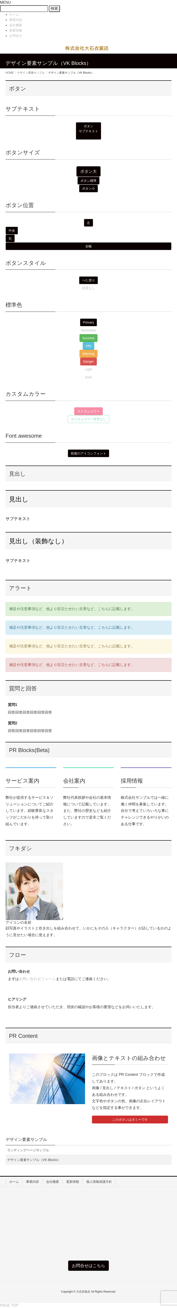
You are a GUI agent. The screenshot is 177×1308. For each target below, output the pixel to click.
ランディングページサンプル (28, 1150)
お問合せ (15, 36)
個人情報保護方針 (99, 1182)
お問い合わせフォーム (37, 979)
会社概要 (15, 25)
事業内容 (15, 20)
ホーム (14, 14)
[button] (88, 131)
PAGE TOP (9, 1305)
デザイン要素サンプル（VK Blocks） (34, 1160)
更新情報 (15, 30)
